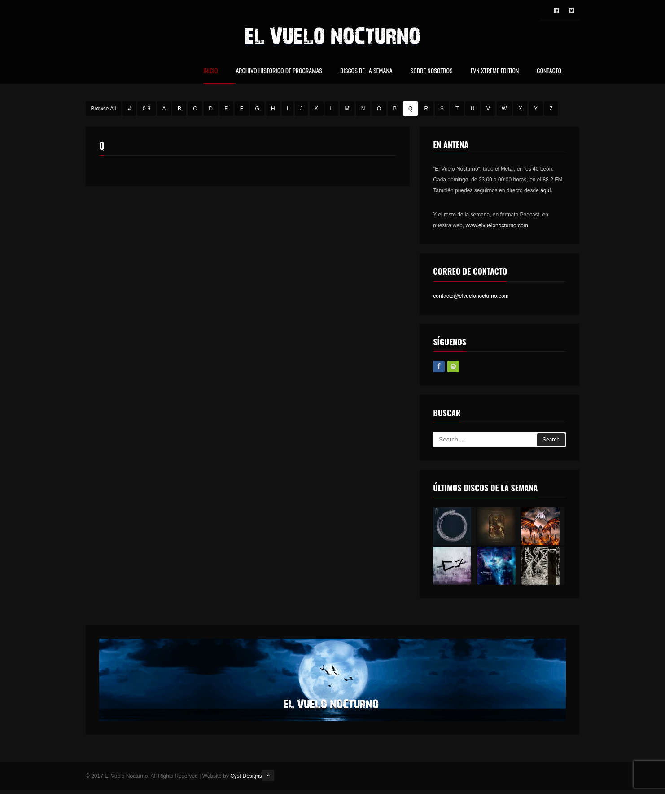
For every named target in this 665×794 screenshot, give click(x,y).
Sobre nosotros (432, 71)
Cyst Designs (246, 777)
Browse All (103, 110)
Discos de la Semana (366, 71)
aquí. (546, 192)
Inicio (210, 71)
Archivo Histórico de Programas (279, 71)
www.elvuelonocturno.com (496, 227)
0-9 (146, 110)
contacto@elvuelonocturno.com (470, 297)
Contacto (549, 71)
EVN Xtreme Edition (495, 71)
